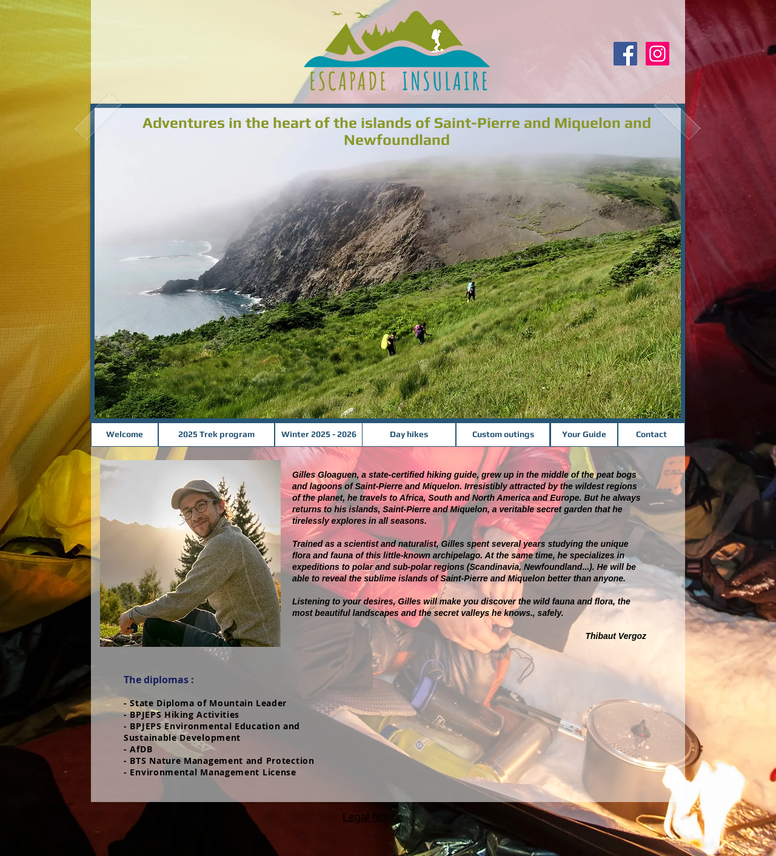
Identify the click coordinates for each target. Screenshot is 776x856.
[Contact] (651, 435)
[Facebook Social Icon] (625, 53)
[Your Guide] (584, 435)
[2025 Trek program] (216, 435)
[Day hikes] (409, 435)
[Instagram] (657, 53)
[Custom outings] (503, 435)
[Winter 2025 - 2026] (319, 435)
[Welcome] (124, 435)
